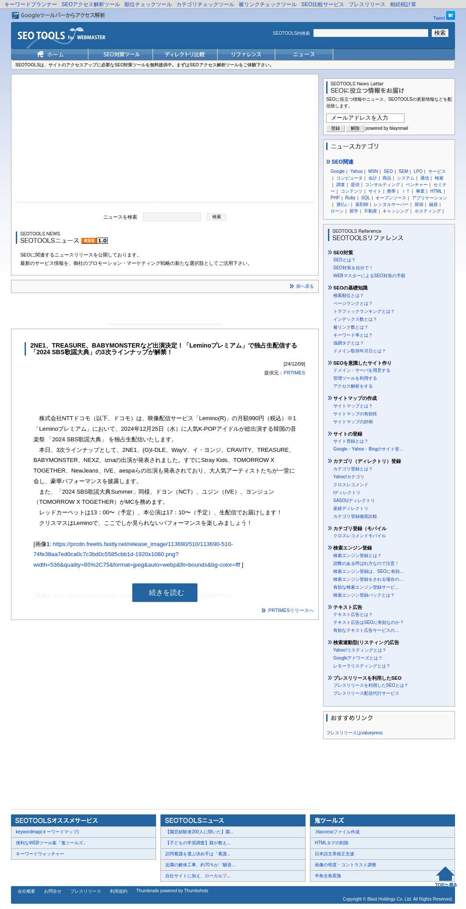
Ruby (350, 197)
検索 (439, 178)
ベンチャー (417, 184)
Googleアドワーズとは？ (357, 658)
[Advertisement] (165, 140)
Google (338, 171)
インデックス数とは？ (355, 319)
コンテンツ (352, 191)
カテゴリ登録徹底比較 (355, 516)
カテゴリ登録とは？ (353, 468)
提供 (355, 184)
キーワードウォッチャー (40, 853)
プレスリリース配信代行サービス (366, 693)
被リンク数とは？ (350, 327)
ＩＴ (405, 191)
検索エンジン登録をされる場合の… (368, 579)
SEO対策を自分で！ (353, 267)
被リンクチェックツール (268, 4)
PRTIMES (294, 372)
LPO (418, 171)
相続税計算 (403, 4)
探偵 (419, 204)
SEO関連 (339, 162)
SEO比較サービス (322, 4)
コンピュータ (349, 178)
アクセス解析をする (353, 386)
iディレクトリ (346, 492)
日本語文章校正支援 (334, 853)
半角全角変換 (328, 875)
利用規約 (118, 891)
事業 (420, 191)
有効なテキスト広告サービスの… (366, 630)
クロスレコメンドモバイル (359, 535)
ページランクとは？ (353, 303)
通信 (424, 178)
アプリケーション (429, 197)
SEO (388, 171)
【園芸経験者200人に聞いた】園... (199, 831)
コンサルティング (382, 184)
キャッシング (395, 211)
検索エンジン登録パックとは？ (364, 595)
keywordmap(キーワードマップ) (47, 831)
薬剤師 (361, 204)
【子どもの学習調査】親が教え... (197, 842)
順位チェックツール (148, 4)
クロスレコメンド (350, 484)
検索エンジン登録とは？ (357, 555)
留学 (354, 211)
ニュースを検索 (120, 216)
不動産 (370, 211)
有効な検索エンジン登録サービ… (366, 587)
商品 (386, 178)
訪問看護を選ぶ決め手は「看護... (197, 853)
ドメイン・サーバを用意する (361, 370)
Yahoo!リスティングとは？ (359, 650)
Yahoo (356, 171)
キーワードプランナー (30, 4)
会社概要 (26, 891)
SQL (365, 197)
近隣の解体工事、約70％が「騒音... (200, 864)
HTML (436, 191)
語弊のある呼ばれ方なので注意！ (366, 563)
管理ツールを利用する (355, 378)
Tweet (439, 18)
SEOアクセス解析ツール (91, 4)
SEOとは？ (344, 259)
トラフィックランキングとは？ (364, 311)
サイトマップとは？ (353, 405)
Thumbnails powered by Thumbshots (172, 890)
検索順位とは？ (348, 295)
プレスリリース (367, 4)
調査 (340, 184)
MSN (373, 171)
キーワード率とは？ (353, 335)
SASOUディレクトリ (354, 500)
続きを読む (166, 592)
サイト (375, 191)
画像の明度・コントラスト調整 (345, 864)
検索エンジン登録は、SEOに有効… (368, 571)
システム (406, 178)
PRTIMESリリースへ (291, 610)
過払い (343, 204)
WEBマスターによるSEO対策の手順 (369, 275)
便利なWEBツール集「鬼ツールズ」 (51, 842)
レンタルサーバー (391, 204)
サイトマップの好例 (353, 421)
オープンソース (390, 197)
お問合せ (53, 891)
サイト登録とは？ (350, 441)
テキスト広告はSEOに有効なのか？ (368, 622)
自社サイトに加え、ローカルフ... (197, 875)
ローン (337, 211)
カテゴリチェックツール (205, 4)
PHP (335, 197)
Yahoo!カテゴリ (348, 476)
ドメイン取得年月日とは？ (359, 350)
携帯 (391, 191)
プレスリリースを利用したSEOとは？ (370, 685)
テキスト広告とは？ (353, 614)
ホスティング (428, 211)
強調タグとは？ (348, 343)
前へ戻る (305, 286)
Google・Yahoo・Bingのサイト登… (368, 449)
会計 (372, 178)
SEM (403, 171)
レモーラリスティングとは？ (361, 665)
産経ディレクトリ (350, 508)
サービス (437, 171)
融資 (433, 204)
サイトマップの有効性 (355, 413)
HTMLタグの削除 (332, 842)
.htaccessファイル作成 (337, 831)
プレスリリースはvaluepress (354, 732)
